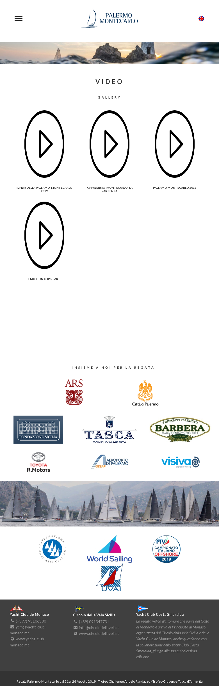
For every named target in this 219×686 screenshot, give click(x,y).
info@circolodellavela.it (99, 627)
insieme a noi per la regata (113, 367)
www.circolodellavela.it (99, 633)
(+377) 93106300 (31, 620)
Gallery (109, 97)
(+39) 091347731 (94, 621)
